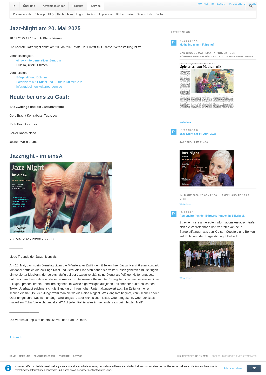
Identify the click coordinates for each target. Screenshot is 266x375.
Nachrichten (65, 14)
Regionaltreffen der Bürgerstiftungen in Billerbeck (212, 215)
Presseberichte (22, 14)
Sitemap (40, 14)
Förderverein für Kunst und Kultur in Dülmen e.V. (49, 82)
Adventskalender (54, 5)
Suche (252, 4)
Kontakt (203, 4)
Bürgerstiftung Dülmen (31, 77)
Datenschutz (236, 4)
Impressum (218, 4)
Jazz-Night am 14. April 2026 (198, 133)
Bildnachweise (124, 14)
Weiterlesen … (187, 122)
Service (96, 5)
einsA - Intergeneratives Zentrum (38, 60)
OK (254, 368)
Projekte (77, 5)
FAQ (51, 14)
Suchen (250, 6)
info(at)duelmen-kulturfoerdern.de (39, 86)
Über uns (29, 5)
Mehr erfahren (233, 368)
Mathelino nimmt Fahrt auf (197, 44)
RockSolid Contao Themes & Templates (234, 356)
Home (14, 6)
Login (79, 14)
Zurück (17, 337)
